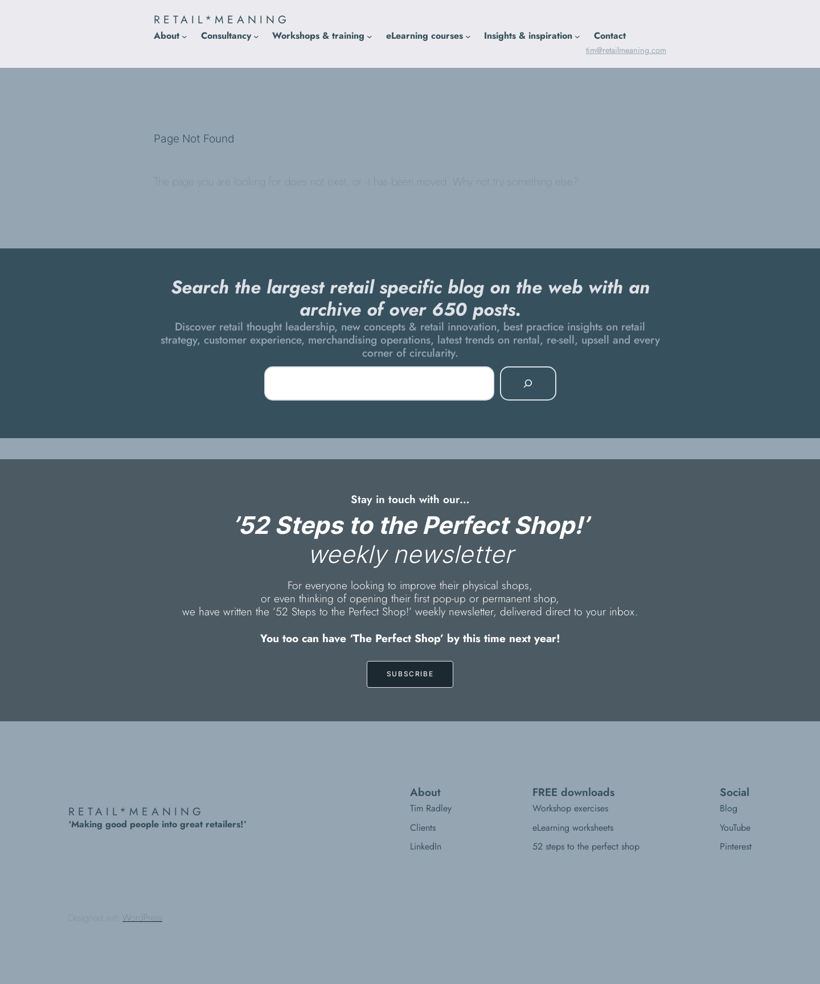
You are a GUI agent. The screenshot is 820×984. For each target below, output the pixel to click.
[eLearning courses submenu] (468, 36)
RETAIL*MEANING (222, 19)
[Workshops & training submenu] (369, 36)
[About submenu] (184, 36)
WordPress (142, 917)
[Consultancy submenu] (256, 36)
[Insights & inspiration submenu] (577, 36)
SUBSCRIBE (410, 673)
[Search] (528, 383)
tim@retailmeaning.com (626, 50)
